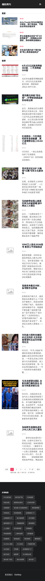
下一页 (31, 469)
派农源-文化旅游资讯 (20, 508)
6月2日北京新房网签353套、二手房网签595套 (32, 68)
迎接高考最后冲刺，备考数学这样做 (31, 286)
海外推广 (31, 559)
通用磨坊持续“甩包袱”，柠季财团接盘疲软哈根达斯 (32, 98)
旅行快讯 (6, 554)
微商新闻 (37, 539)
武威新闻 (6, 539)
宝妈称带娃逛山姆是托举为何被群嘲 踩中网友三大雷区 (32, 203)
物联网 (16, 554)
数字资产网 (19, 497)
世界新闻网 (17, 513)
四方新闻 (31, 518)
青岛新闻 (27, 539)
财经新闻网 (35, 508)
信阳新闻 (30, 533)
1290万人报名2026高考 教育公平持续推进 (32, 245)
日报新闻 (29, 528)
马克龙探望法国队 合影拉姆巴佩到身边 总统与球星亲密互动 (32, 383)
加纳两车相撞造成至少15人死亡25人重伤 (32, 428)
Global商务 (8, 544)
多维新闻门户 (27, 549)
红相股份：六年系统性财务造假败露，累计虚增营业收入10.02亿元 (32, 140)
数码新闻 (31, 523)
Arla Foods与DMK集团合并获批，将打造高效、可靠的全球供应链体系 (31, 24)
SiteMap (17, 575)
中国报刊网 (31, 544)
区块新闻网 (17, 528)
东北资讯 (6, 549)
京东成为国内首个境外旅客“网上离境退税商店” (30, 51)
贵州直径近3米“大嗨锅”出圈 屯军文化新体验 (32, 171)
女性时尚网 (30, 502)
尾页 (38, 469)
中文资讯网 (7, 497)
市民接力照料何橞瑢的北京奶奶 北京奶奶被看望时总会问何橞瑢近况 (32, 338)
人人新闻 (6, 528)
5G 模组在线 (27, 554)
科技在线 (6, 502)
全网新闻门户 (30, 513)
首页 (6, 469)
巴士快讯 (20, 544)
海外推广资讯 (8, 559)
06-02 (22, 19)
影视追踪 (17, 539)
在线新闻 (6, 508)
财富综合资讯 (18, 502)
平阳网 (16, 549)
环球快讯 (6, 513)
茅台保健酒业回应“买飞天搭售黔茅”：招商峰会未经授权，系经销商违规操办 (31, 38)
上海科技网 (19, 533)
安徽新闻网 (20, 523)
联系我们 (9, 575)
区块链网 (30, 497)
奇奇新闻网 (7, 533)
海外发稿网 (20, 559)
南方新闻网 (20, 518)
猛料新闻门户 (8, 523)
